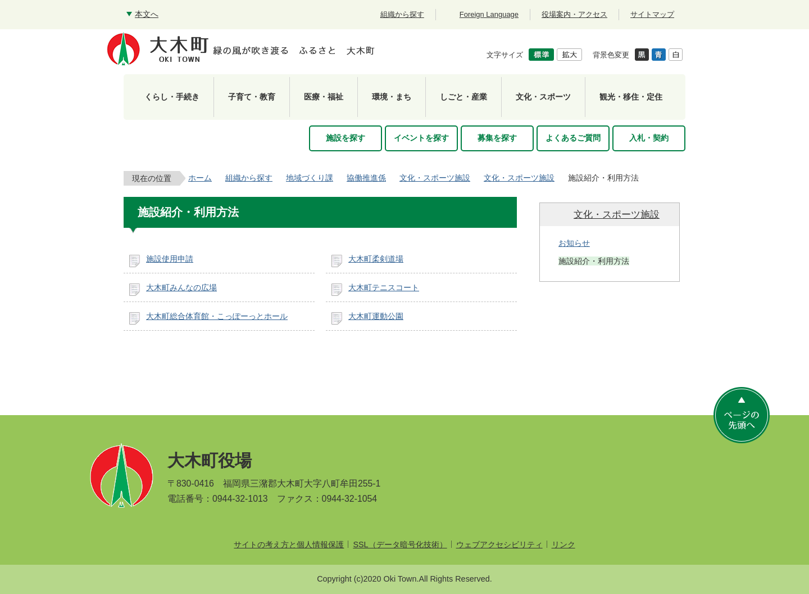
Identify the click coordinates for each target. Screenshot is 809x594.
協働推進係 (366, 177)
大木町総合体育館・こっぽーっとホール (217, 316)
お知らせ (574, 243)
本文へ (146, 14)
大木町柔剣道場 (375, 258)
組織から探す (248, 177)
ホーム (200, 177)
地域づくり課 (309, 177)
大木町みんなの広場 (181, 287)
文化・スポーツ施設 (434, 177)
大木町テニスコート (383, 287)
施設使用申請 (169, 258)
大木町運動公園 (375, 316)
